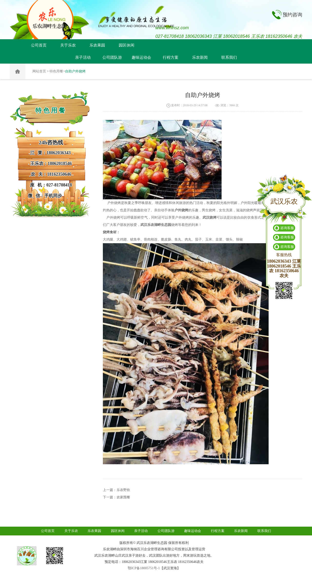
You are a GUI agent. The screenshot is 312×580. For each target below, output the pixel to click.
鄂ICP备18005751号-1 (144, 568)
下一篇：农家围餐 (116, 497)
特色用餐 (56, 71)
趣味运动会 (141, 57)
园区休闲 (126, 45)
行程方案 (170, 57)
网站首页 (39, 71)
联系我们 (229, 57)
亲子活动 (83, 57)
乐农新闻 (200, 57)
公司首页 (39, 45)
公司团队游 (112, 57)
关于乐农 (68, 45)
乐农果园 (97, 45)
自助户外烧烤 (75, 71)
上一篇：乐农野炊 (116, 490)
